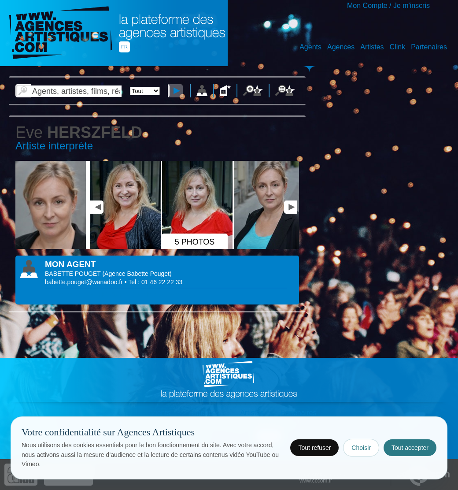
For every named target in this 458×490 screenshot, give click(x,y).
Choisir (361, 447)
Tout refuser (314, 447)
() (136, 273)
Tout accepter (410, 447)
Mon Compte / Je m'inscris (388, 5)
